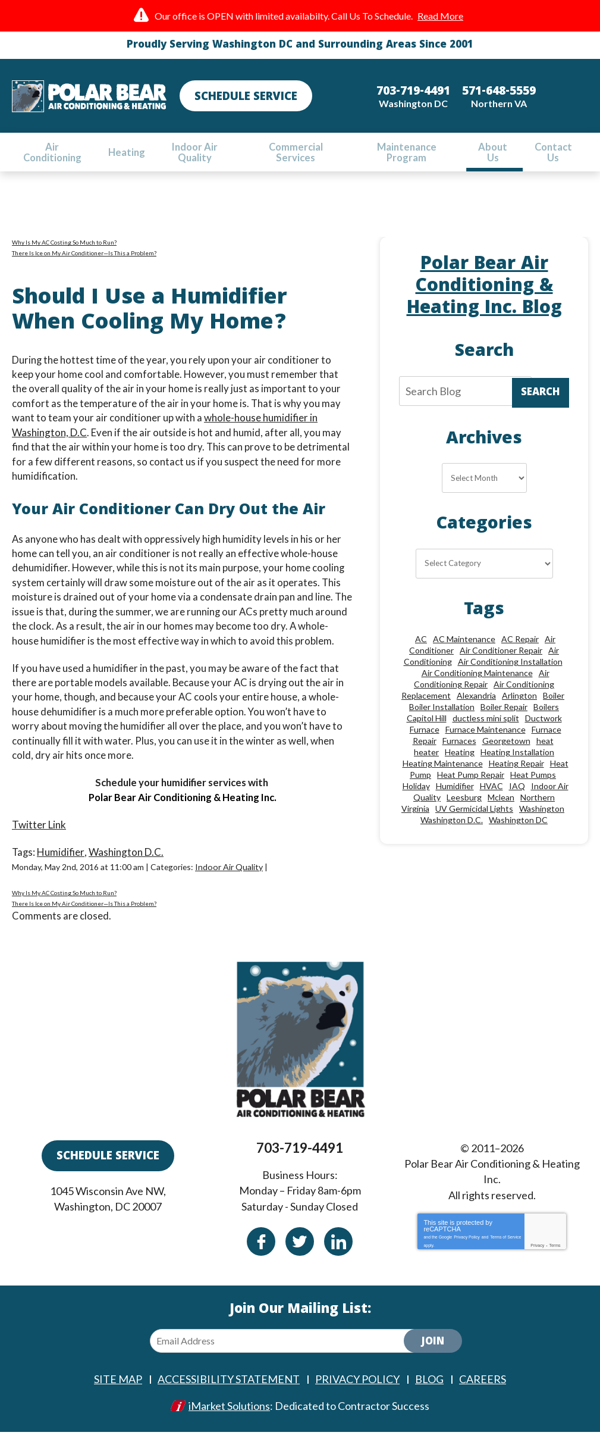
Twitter (299, 1257)
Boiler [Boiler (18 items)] (553, 711)
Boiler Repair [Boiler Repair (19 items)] (503, 723)
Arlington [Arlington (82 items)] (519, 711)
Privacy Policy (467, 1251)
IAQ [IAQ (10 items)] (517, 802)
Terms (554, 1261)
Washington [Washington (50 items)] (541, 825)
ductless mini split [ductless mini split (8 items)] (486, 734)
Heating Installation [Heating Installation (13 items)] (517, 768)
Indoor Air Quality (231, 870)
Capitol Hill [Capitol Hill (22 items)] (427, 734)
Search (540, 401)
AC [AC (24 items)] (421, 655)
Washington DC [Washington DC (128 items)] (518, 836)
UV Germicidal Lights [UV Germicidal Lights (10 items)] (474, 825)
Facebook (261, 1257)
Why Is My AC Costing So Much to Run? (64, 248)
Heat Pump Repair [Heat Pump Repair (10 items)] (470, 791)
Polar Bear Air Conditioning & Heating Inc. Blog (484, 293)
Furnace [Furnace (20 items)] (424, 745)
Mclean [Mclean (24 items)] (501, 813)
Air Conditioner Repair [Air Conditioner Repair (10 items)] (501, 666)
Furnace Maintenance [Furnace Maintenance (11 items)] (485, 745)
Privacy (537, 1261)
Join (433, 1359)
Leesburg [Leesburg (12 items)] (464, 813)
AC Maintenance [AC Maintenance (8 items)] (464, 655)
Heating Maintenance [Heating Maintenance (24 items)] (443, 779)
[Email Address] (286, 1358)
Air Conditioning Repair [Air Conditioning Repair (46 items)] (481, 694)
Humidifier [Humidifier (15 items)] (455, 802)
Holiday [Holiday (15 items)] (416, 802)
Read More (440, 15)
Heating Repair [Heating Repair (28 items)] (516, 779)
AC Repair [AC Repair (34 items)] (520, 655)
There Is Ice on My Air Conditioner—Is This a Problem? (84, 258)
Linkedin (338, 1257)
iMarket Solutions (229, 1422)
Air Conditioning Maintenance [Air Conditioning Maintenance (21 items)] (477, 689)
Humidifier (61, 855)
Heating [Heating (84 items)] (460, 768)
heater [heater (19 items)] (426, 768)
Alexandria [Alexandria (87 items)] (476, 711)
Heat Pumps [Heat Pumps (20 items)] (533, 791)
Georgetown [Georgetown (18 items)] (506, 757)
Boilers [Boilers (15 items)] (546, 723)
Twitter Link (39, 827)
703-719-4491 (299, 1167)
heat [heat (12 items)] (545, 757)
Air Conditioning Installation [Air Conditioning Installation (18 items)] (510, 678)
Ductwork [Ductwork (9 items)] (543, 734)
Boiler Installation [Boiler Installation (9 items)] (442, 723)
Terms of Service (505, 1251)
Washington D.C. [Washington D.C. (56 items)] (451, 836)
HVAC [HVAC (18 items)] (491, 802)
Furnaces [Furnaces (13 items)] (459, 757)
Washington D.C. (126, 855)
